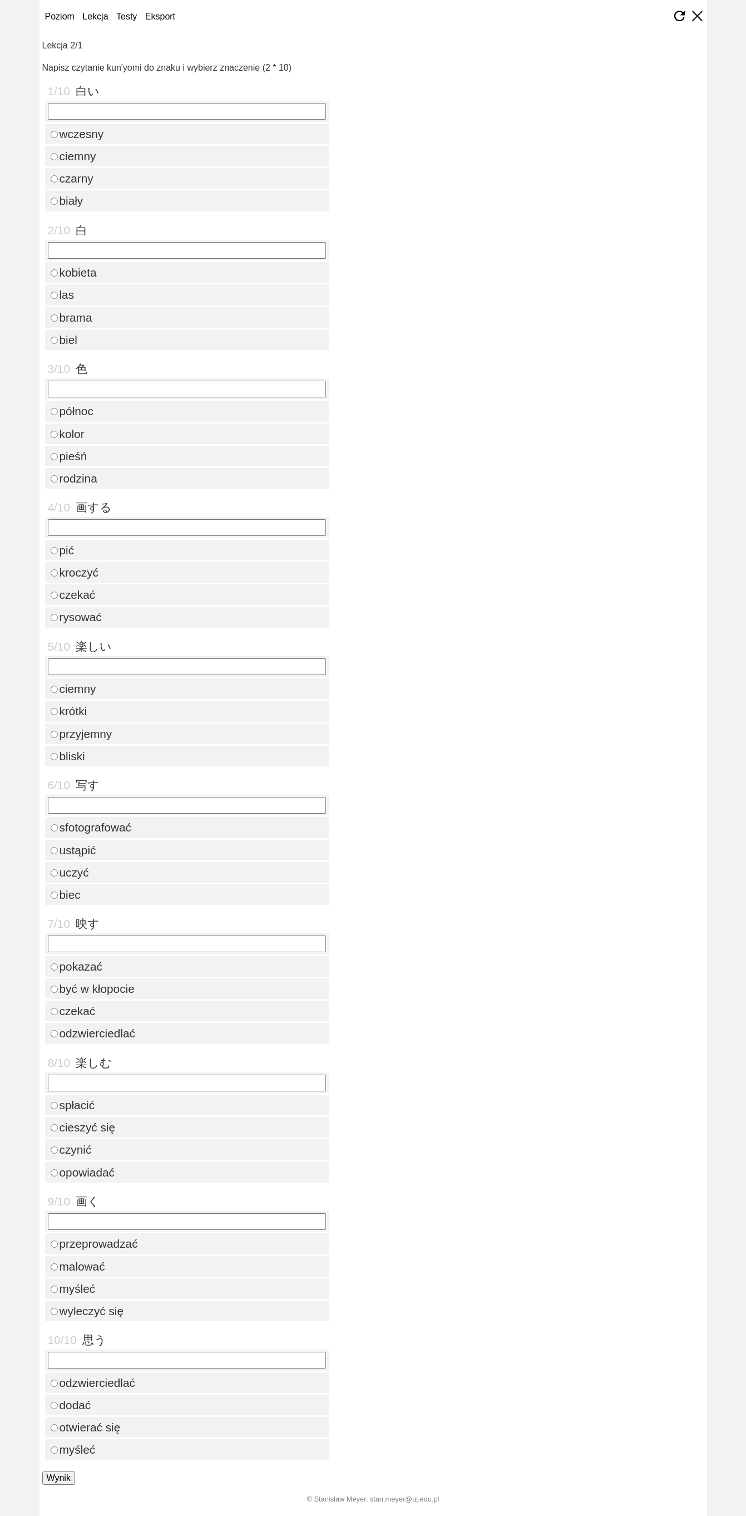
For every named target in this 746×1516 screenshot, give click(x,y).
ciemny (73, 156)
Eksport (160, 16)
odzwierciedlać (93, 1033)
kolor (68, 433)
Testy (126, 16)
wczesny (77, 133)
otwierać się (86, 1427)
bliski (68, 756)
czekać (73, 594)
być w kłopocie (93, 988)
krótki (69, 711)
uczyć (70, 872)
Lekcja (95, 16)
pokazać (76, 966)
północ (72, 411)
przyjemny (81, 733)
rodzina (74, 478)
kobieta (74, 272)
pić (63, 550)
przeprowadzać (94, 1243)
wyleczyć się (87, 1311)
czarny (72, 178)
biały (67, 200)
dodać (71, 1405)
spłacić (73, 1105)
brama (71, 317)
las (63, 294)
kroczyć (74, 572)
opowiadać (83, 1172)
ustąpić (73, 850)
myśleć (73, 1288)
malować (78, 1266)
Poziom (60, 16)
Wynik (59, 1478)
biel (64, 339)
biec (66, 894)
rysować (76, 617)
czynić (71, 1149)
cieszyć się (83, 1127)
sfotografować (91, 827)
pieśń (69, 456)
